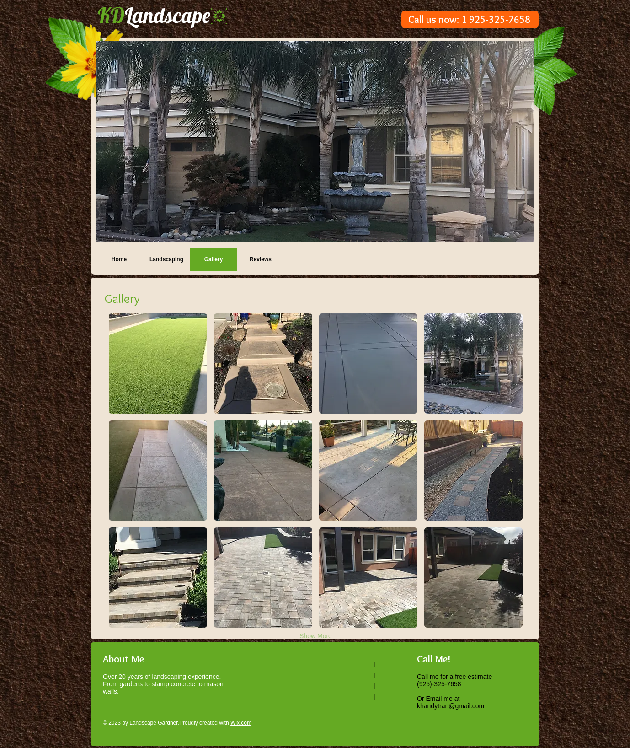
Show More (315, 636)
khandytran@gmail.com (450, 706)
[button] (315, 141)
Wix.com (240, 723)
